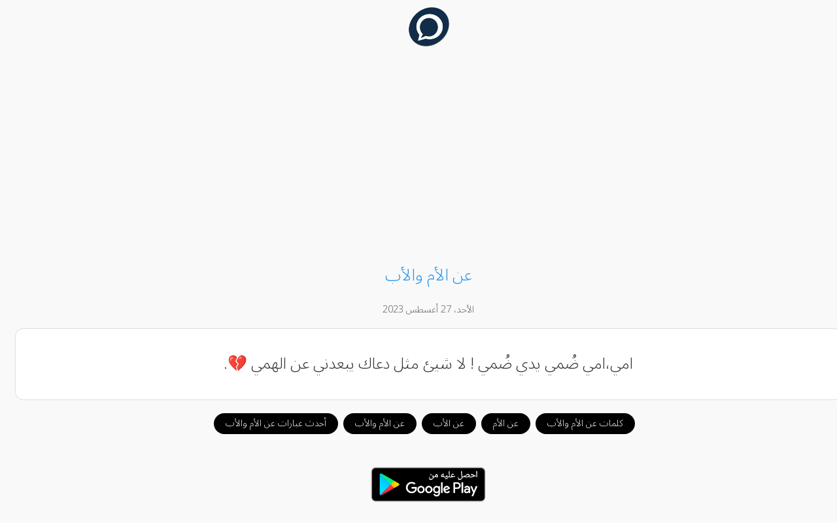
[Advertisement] (418, 158)
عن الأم (496, 423)
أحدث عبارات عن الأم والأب (266, 423)
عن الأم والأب (370, 423)
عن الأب (439, 423)
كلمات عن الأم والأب (575, 423)
